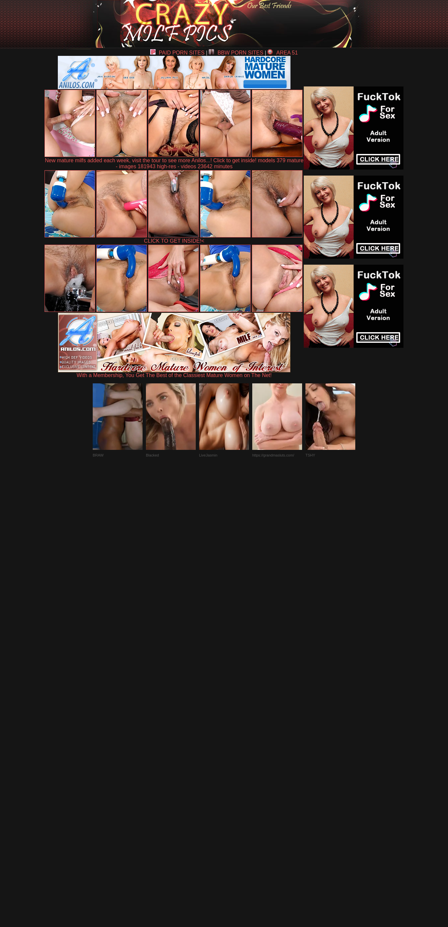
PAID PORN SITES (177, 53)
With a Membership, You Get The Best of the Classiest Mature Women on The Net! (174, 373)
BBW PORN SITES (236, 53)
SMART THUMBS (235, 772)
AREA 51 (283, 53)
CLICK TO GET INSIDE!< (174, 241)
